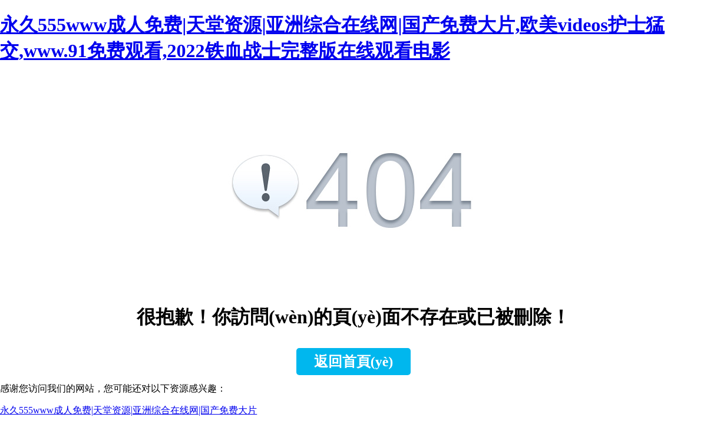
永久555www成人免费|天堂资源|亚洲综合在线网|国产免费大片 (128, 410)
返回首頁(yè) (354, 361)
